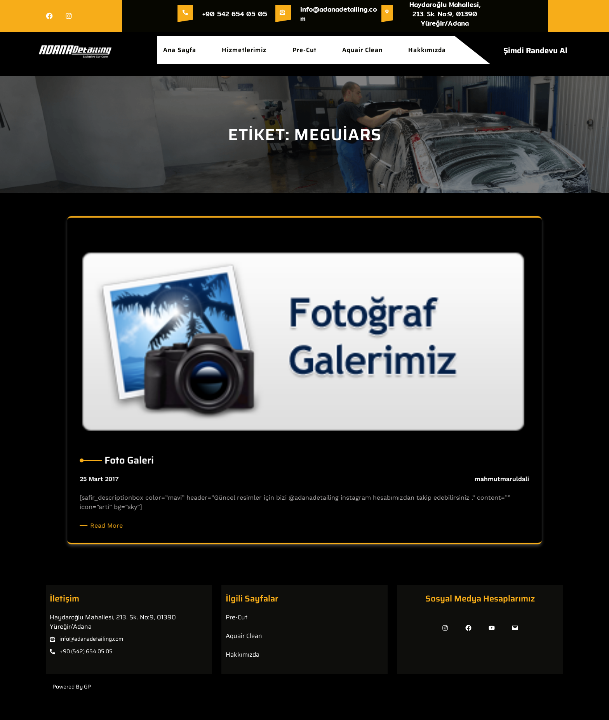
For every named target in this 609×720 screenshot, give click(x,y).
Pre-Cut (236, 617)
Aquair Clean (244, 636)
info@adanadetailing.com (338, 14)
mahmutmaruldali (486, 474)
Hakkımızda (242, 654)
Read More (123, 518)
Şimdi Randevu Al (535, 50)
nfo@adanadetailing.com (92, 639)
